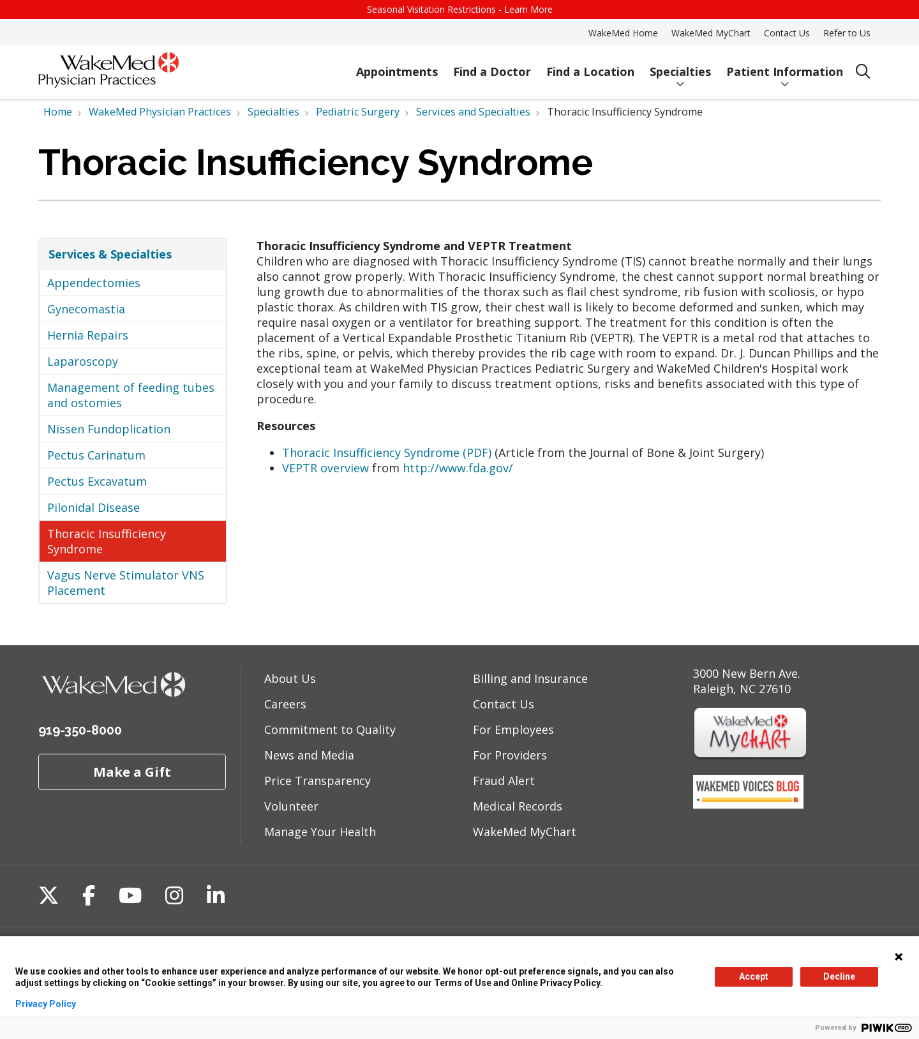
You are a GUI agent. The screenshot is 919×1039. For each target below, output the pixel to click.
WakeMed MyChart (711, 33)
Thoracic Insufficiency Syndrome (106, 541)
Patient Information (785, 65)
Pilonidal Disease (93, 507)
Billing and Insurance (530, 678)
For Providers (510, 755)
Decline (839, 976)
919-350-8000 (80, 730)
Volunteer (291, 806)
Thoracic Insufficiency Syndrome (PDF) (386, 452)
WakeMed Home (623, 33)
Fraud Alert (504, 780)
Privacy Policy (45, 1004)
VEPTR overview (325, 467)
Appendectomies (93, 282)
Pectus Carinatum (96, 455)
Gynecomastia (86, 309)
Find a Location (590, 65)
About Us (290, 678)
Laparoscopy (82, 361)
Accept (753, 976)
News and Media (309, 755)
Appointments (396, 65)
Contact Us (787, 33)
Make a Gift (132, 772)
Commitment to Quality (330, 729)
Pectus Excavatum (97, 481)
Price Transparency (317, 780)
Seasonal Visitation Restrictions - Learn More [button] (460, 9)
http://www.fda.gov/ (458, 467)
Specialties (680, 65)
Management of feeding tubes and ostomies (130, 395)
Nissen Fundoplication (108, 429)
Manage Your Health (320, 831)
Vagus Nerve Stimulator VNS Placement (125, 582)
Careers (285, 704)
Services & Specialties (110, 254)
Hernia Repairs (87, 335)
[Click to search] (863, 71)
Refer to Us (846, 33)
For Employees (513, 729)
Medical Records (517, 806)
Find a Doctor (492, 65)
